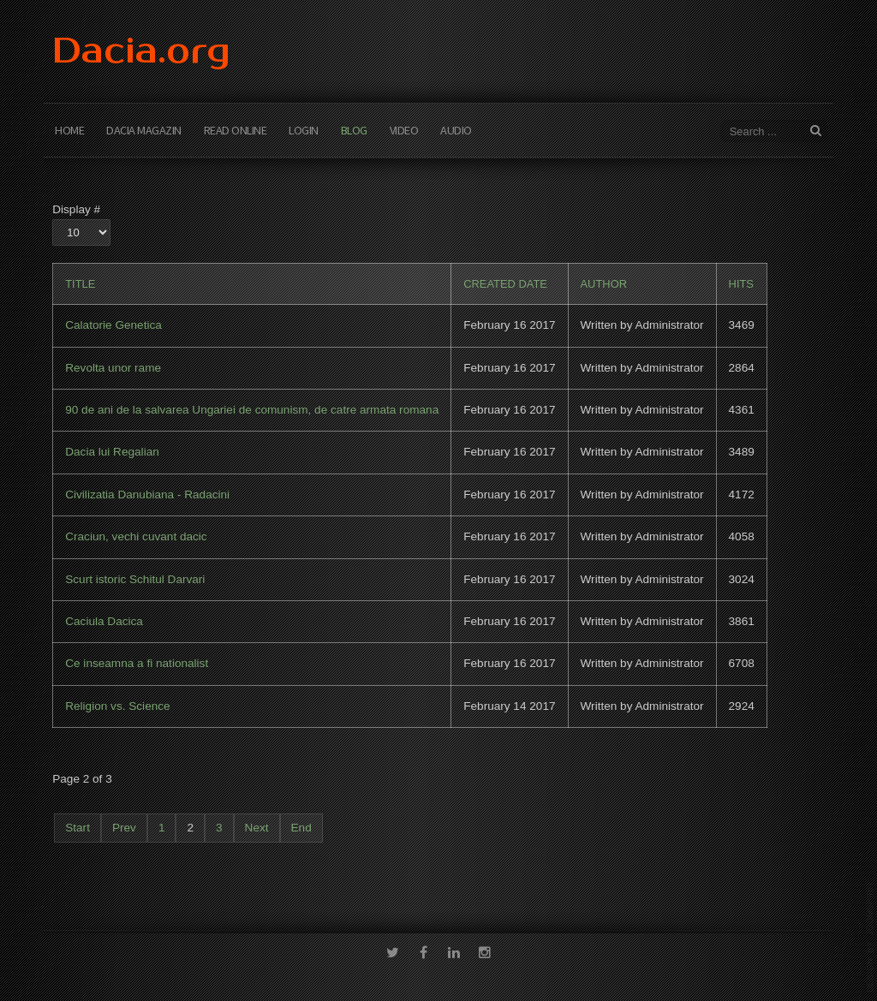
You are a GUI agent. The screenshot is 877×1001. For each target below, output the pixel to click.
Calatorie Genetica (113, 325)
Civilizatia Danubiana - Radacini (147, 494)
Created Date (505, 283)
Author (604, 283)
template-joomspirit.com (870, 936)
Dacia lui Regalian (112, 451)
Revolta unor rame (113, 367)
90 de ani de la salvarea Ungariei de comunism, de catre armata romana (251, 409)
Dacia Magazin (144, 130)
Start (77, 827)
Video (404, 130)
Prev (124, 827)
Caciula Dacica (104, 621)
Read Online (235, 130)
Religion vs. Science (117, 706)
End (301, 827)
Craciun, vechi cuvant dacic (135, 536)
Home (69, 130)
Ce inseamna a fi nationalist (136, 663)
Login (304, 130)
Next (257, 827)
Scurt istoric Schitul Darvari (135, 579)
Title (80, 283)
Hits (741, 283)
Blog (354, 130)
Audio (456, 130)
